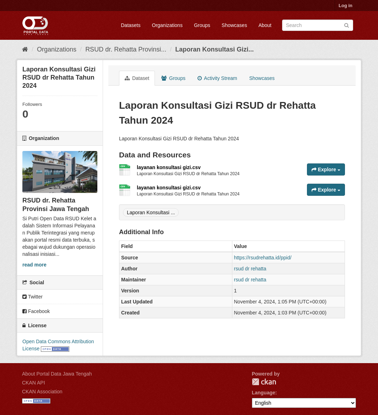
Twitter (32, 297)
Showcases (234, 25)
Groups (202, 25)
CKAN (264, 382)
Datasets (130, 25)
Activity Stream (217, 78)
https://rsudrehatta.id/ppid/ (263, 257)
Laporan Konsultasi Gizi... (214, 49)
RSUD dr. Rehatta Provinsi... (125, 49)
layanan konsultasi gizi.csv (169, 167)
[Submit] (347, 25)
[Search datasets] (317, 25)
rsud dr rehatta (250, 268)
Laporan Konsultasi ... (151, 212)
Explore (326, 169)
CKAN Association (42, 391)
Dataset (137, 78)
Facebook (36, 311)
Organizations (167, 25)
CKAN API (33, 383)
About (264, 25)
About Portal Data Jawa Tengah (57, 374)
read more (34, 265)
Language (263, 392)
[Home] (25, 49)
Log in (345, 5)
